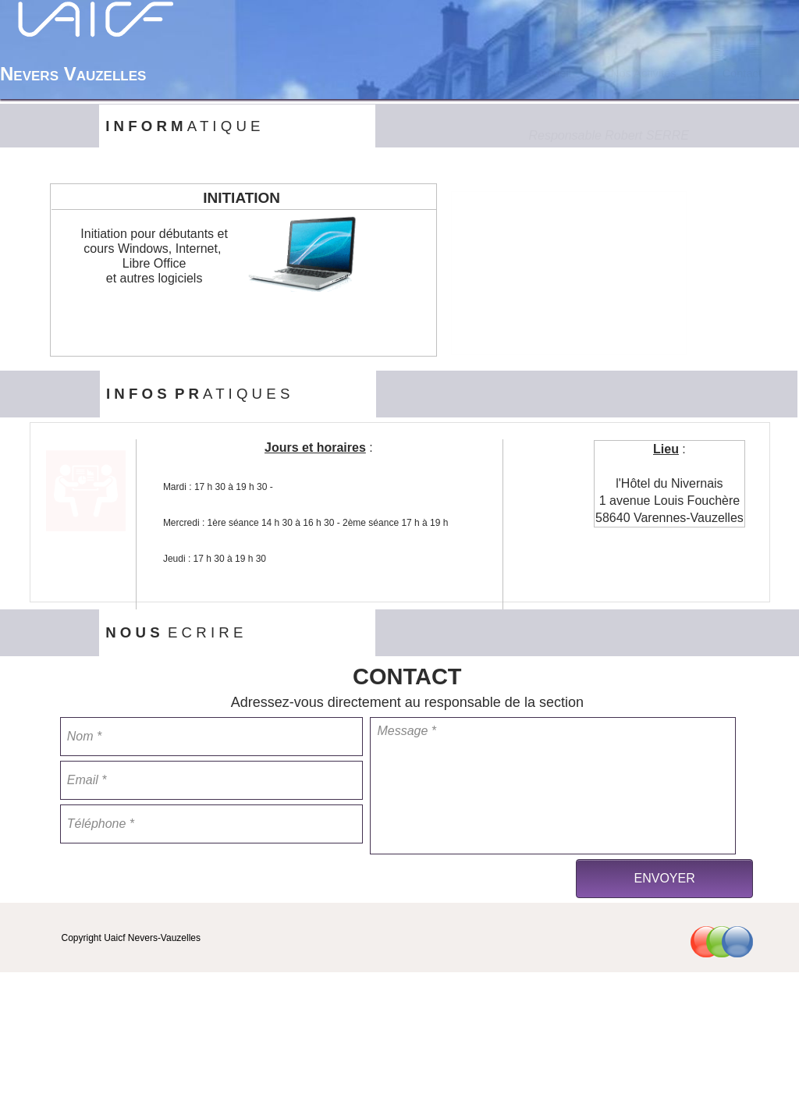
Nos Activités (643, 73)
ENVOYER (664, 878)
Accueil (552, 73)
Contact (742, 73)
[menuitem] (552, 73)
